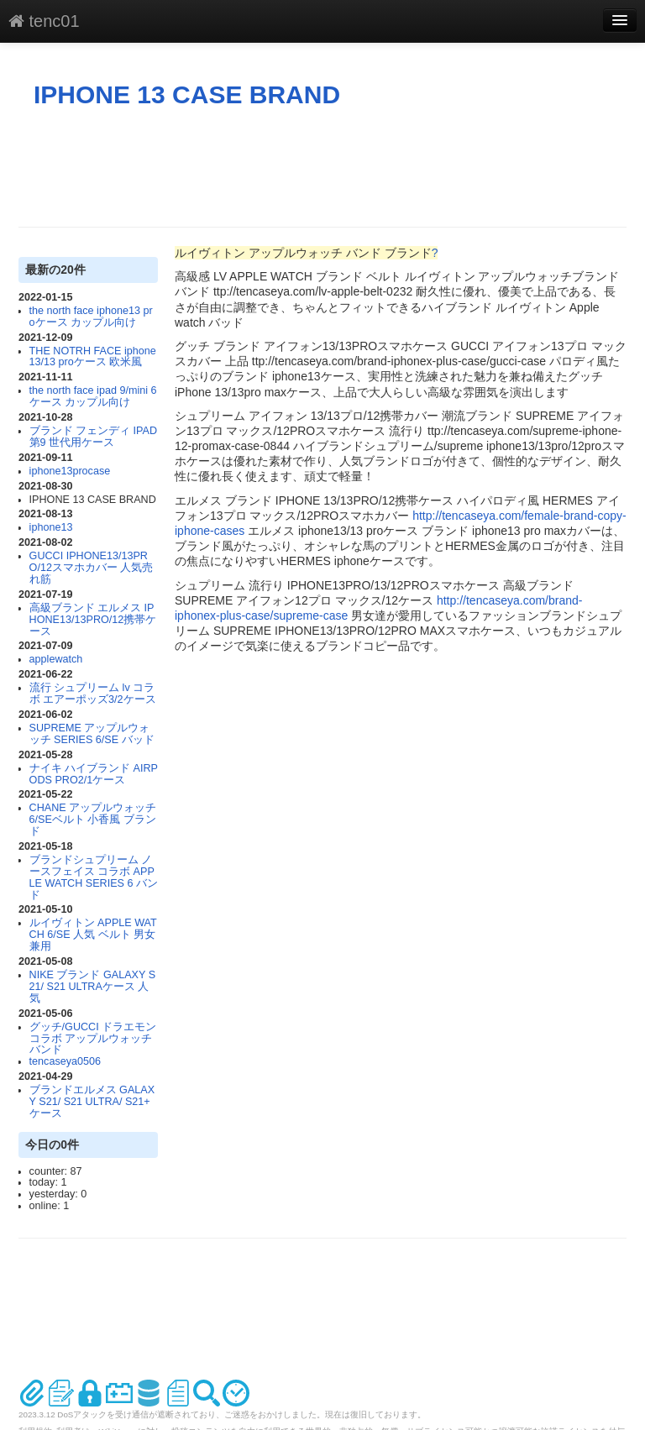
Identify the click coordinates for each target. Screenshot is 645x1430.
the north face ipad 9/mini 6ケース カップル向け (93, 396)
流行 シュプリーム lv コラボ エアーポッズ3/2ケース (92, 693)
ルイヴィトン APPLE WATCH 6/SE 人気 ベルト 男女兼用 (93, 934)
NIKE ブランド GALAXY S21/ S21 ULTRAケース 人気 (92, 986)
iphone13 (51, 527)
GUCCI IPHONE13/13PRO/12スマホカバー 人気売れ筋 (91, 567)
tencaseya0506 (65, 1061)
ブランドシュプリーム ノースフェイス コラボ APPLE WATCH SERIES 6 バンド (93, 877)
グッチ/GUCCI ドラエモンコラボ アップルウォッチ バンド (93, 1038)
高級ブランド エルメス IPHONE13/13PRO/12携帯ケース (93, 619)
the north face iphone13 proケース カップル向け (91, 316)
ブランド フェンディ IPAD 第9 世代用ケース (93, 436)
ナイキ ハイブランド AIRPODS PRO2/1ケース (93, 774)
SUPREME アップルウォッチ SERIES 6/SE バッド (92, 734)
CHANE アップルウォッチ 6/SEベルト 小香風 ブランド (93, 819)
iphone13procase (70, 471)
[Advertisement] (324, 168)
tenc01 (44, 21)
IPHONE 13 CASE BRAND (187, 94)
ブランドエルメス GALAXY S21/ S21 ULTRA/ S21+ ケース (92, 1101)
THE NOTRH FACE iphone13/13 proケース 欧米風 (92, 357)
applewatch (56, 659)
